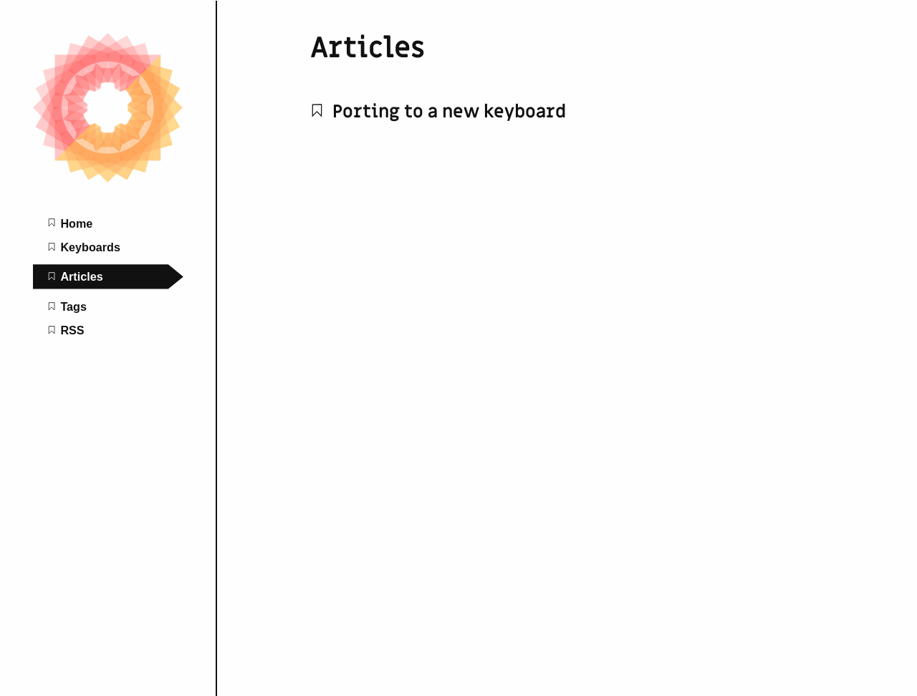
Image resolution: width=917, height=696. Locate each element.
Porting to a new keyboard (438, 112)
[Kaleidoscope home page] (108, 179)
